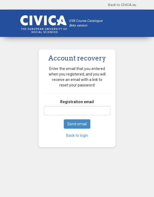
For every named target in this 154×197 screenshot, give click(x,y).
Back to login (77, 136)
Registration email (77, 102)
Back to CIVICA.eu (122, 5)
